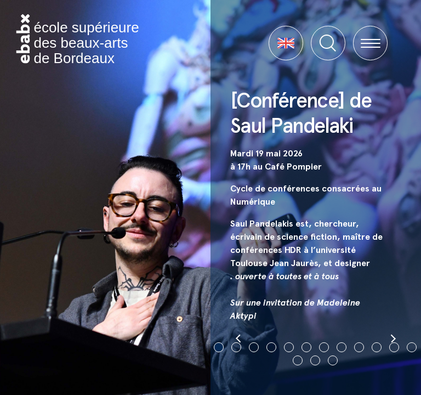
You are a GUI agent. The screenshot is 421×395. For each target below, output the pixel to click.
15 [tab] (333, 360)
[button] (286, 43)
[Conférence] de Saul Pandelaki (300, 113)
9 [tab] (359, 347)
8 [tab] (341, 347)
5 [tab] (289, 347)
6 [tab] (306, 347)
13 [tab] (298, 360)
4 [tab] (271, 347)
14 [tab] (315, 360)
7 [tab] (324, 347)
